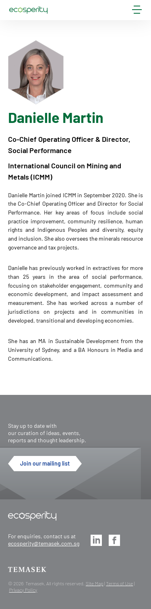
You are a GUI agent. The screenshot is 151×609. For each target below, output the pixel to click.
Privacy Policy (23, 590)
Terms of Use (119, 583)
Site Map (94, 583)
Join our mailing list (45, 463)
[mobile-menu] (137, 11)
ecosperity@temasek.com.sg (43, 543)
